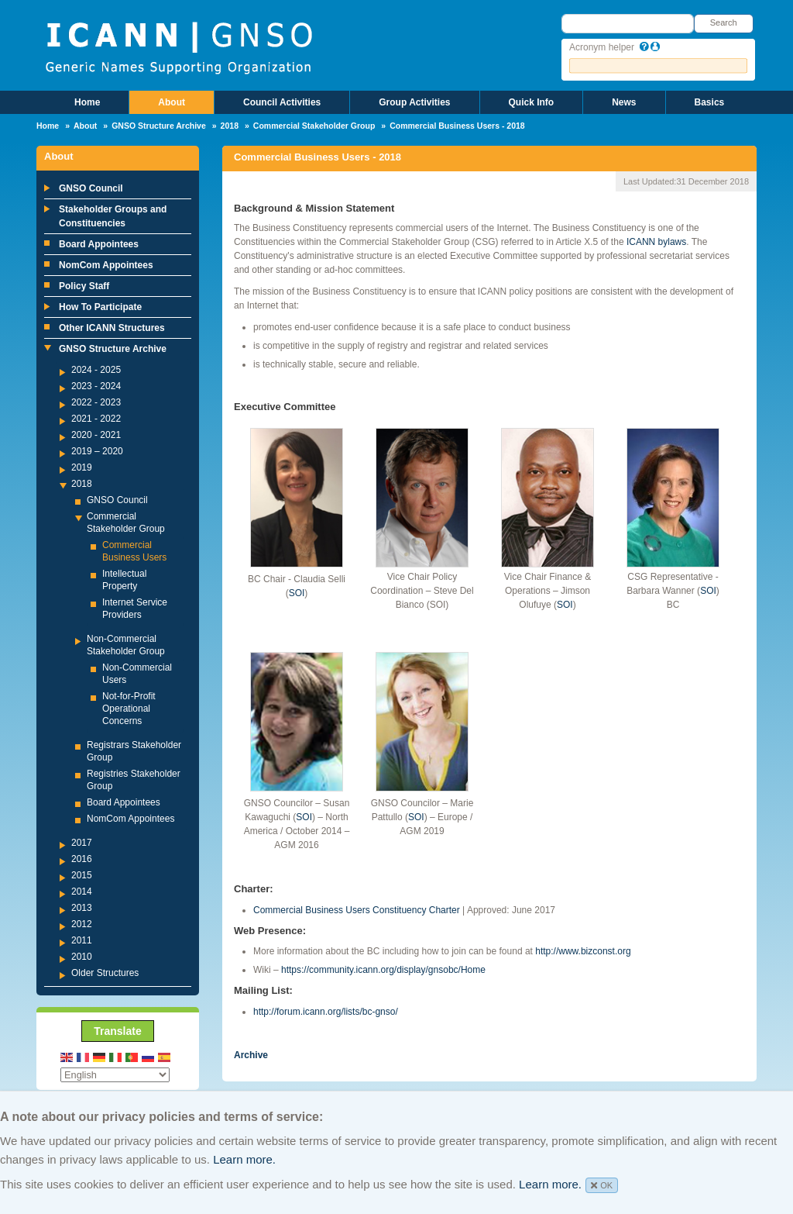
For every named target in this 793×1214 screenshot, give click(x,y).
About (171, 102)
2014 (81, 891)
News (624, 102)
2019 (81, 467)
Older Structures (105, 972)
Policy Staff (84, 286)
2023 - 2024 (96, 386)
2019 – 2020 (97, 451)
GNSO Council (91, 188)
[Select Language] (115, 1074)
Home (87, 102)
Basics (710, 102)
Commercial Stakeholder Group (314, 125)
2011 (81, 940)
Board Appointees (99, 244)
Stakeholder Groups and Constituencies (112, 216)
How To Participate (100, 307)
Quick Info (531, 102)
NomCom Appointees (106, 265)
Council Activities (282, 102)
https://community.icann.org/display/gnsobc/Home (383, 969)
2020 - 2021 (96, 434)
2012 (81, 924)
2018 (230, 125)
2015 (81, 875)
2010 (81, 956)
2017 (81, 842)
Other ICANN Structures (112, 327)
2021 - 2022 (96, 418)
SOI (297, 593)
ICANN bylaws (655, 241)
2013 (81, 907)
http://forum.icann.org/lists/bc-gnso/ (325, 1011)
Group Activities (414, 102)
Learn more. (244, 1159)
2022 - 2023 (96, 402)
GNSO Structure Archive (159, 125)
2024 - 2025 (96, 369)
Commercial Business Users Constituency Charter (356, 910)
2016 (81, 859)
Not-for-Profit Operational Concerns (129, 708)
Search (723, 22)
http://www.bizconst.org (582, 951)
